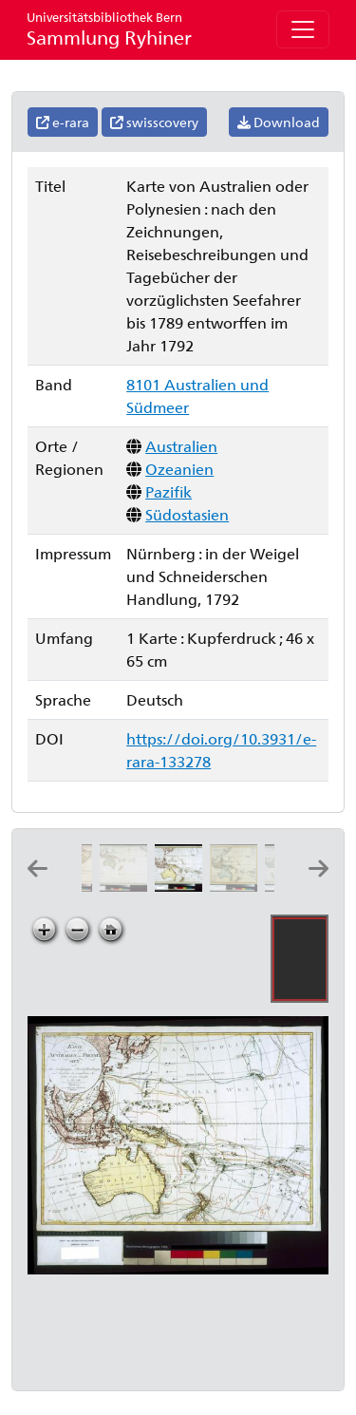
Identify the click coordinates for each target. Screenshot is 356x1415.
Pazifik (168, 491)
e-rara (62, 122)
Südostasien (187, 514)
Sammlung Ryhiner (109, 29)
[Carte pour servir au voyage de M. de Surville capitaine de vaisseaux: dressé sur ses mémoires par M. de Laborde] (127, 886)
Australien (181, 446)
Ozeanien (179, 469)
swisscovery (154, 122)
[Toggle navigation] (302, 29)
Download (278, 122)
